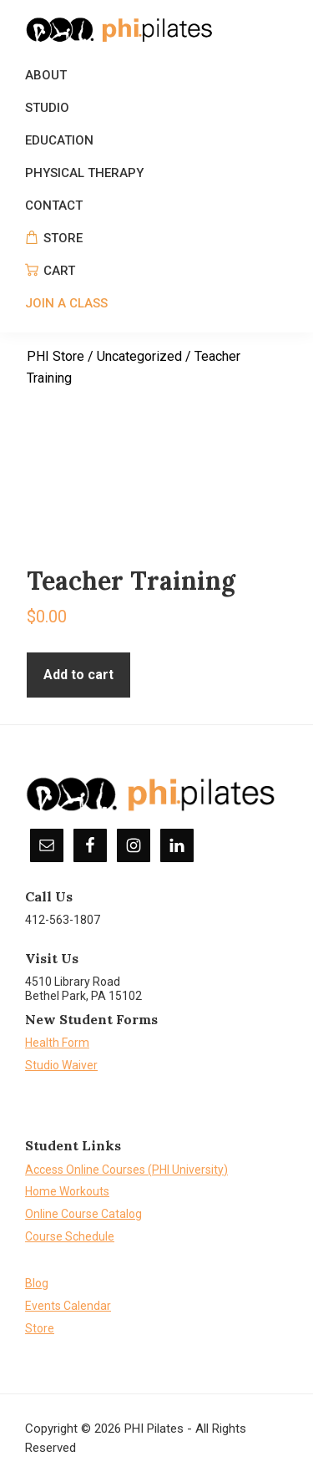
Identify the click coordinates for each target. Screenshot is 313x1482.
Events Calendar (68, 1305)
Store (39, 1328)
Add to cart (78, 675)
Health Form (57, 1042)
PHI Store (55, 356)
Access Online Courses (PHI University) (126, 1169)
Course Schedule (69, 1236)
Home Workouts (67, 1191)
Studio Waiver (61, 1065)
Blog (36, 1283)
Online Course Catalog (83, 1214)
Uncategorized (139, 356)
